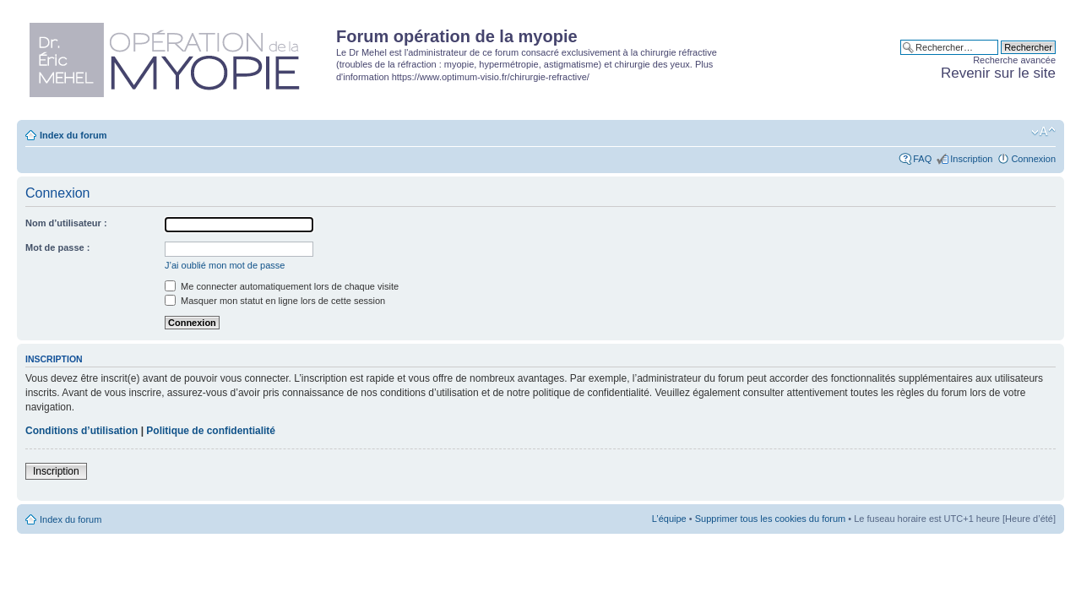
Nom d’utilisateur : (66, 223)
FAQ (922, 159)
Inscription (971, 159)
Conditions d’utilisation (81, 431)
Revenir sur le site (998, 73)
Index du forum (73, 135)
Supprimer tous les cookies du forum (770, 518)
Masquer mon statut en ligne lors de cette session (275, 301)
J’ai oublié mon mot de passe (225, 265)
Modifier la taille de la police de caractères (1043, 131)
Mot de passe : (57, 247)
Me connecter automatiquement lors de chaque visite (282, 286)
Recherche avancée (1014, 60)
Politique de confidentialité (210, 431)
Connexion (1033, 159)
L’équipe (669, 518)
